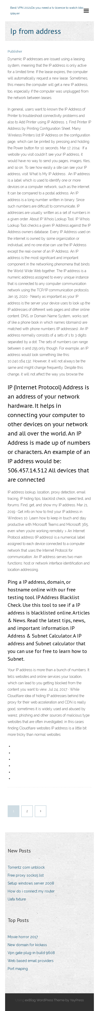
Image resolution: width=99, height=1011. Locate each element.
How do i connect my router (31, 891)
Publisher (15, 51)
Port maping (18, 969)
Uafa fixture (17, 899)
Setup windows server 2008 (31, 883)
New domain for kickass (27, 945)
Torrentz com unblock (26, 867)
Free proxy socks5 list (26, 875)
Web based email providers (31, 961)
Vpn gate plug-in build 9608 (31, 953)
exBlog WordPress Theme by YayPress (54, 1000)
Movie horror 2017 (23, 937)
